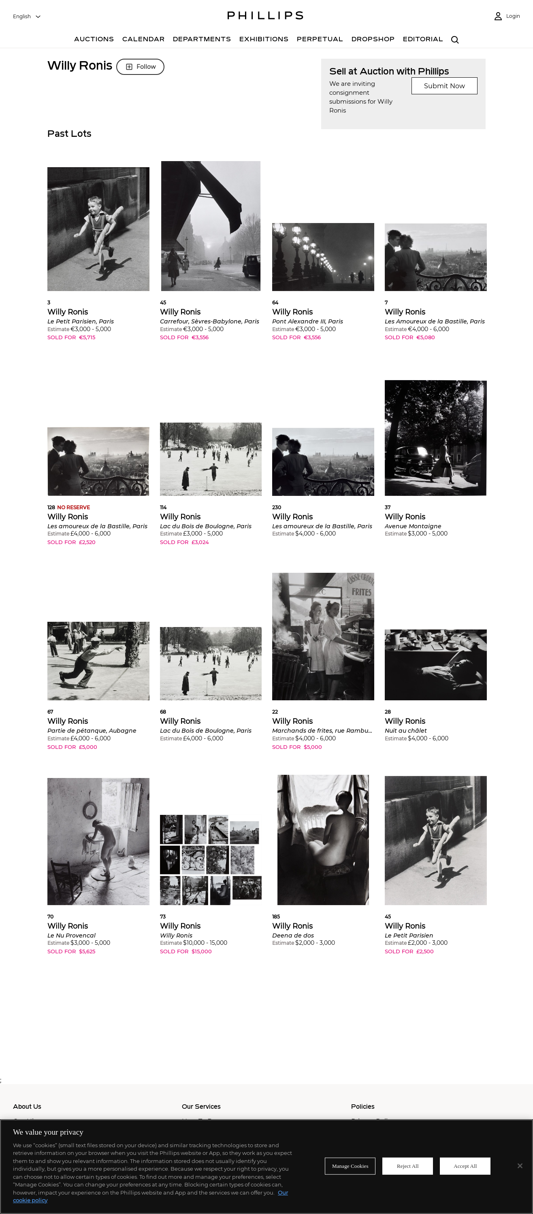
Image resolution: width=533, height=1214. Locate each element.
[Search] (455, 40)
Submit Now (444, 86)
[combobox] (27, 16)
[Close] (520, 1166)
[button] (98, 257)
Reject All (408, 1166)
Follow (140, 67)
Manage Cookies (350, 1166)
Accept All (465, 1166)
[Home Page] (265, 16)
